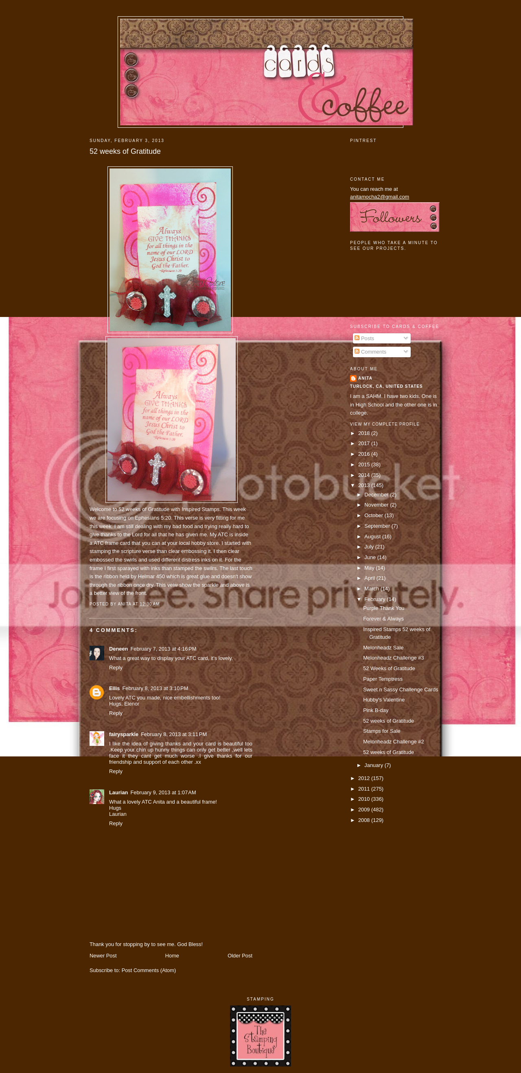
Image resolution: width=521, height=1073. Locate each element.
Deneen (118, 649)
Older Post (240, 956)
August (373, 536)
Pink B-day (375, 710)
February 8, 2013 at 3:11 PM (174, 734)
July (369, 547)
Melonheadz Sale (383, 648)
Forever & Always (383, 619)
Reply (116, 667)
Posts (364, 338)
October (374, 515)
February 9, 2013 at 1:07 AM (163, 792)
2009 (364, 809)
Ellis (114, 688)
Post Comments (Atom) (149, 970)
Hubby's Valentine (384, 700)
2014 (364, 475)
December (377, 495)
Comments (370, 352)
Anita (365, 378)
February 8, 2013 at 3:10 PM (155, 688)
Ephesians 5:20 (153, 518)
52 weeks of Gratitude (125, 151)
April (370, 578)
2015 (364, 464)
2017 (364, 443)
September (377, 526)
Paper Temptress (383, 679)
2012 (364, 778)
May (370, 568)
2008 (364, 820)
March (372, 589)
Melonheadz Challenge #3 (393, 658)
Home (172, 956)
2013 (364, 485)
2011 (364, 789)
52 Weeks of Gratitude (389, 668)
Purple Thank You (383, 608)
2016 (364, 454)
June (370, 557)
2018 (364, 433)
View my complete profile (385, 424)
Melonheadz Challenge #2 (393, 742)
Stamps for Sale (382, 731)
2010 (364, 799)
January (374, 765)
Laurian (118, 792)
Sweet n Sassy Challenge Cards (400, 689)
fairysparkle (123, 734)
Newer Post (103, 956)
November (377, 505)
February (375, 599)
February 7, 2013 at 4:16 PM (163, 649)
